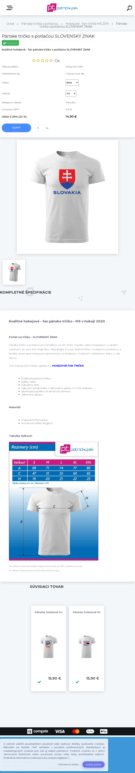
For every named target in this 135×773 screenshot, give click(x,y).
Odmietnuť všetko (68, 764)
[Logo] (62, 8)
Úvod (10, 23)
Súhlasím (93, 764)
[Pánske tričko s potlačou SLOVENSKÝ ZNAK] (67, 141)
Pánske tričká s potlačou (39, 23)
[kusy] (40, 128)
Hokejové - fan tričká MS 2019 (87, 23)
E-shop (10, 8)
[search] (130, 8)
